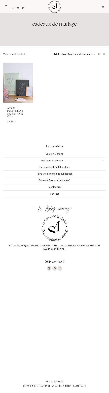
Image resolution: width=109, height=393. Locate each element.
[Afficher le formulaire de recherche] (6, 6)
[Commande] (74, 54)
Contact (54, 193)
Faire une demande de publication (55, 173)
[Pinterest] (18, 8)
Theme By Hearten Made (74, 386)
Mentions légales (54, 381)
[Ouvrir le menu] (103, 6)
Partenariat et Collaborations (54, 167)
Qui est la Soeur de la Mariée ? (54, 180)
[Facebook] (23, 8)
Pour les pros (55, 187)
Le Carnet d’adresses (52, 160)
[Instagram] (13, 8)
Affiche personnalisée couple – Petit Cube (15, 112)
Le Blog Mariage (54, 154)
